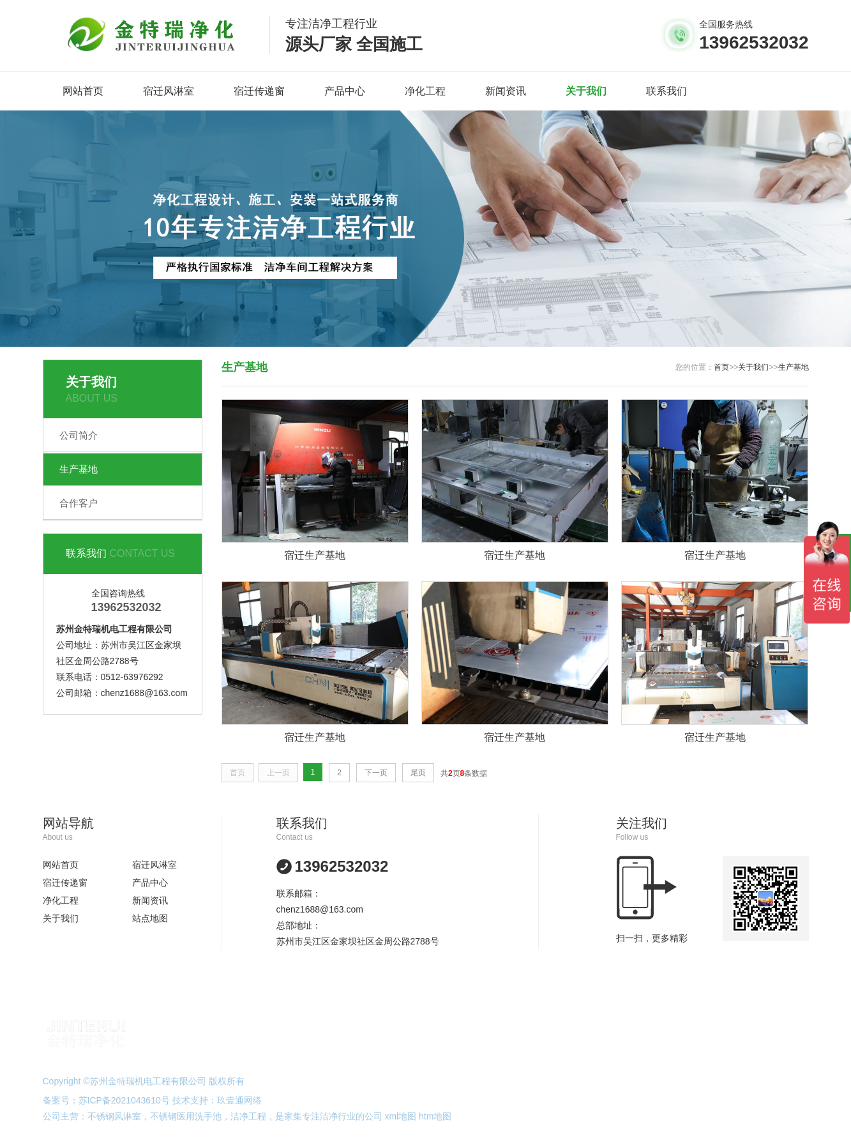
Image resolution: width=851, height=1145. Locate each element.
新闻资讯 (505, 91)
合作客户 (78, 502)
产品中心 (344, 91)
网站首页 (83, 91)
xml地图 (400, 1116)
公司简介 (78, 435)
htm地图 (435, 1116)
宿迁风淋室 (168, 91)
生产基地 (78, 469)
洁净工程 (248, 1116)
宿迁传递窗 (259, 91)
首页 (721, 367)
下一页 (376, 772)
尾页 (418, 772)
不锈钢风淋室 (114, 1116)
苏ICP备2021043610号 (124, 1100)
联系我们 (666, 91)
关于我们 (586, 91)
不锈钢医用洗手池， (190, 1116)
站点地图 (150, 918)
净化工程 (425, 91)
